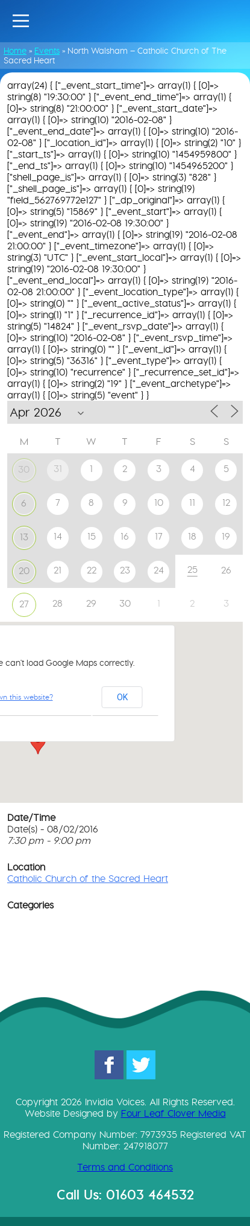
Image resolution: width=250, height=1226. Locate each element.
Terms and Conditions (125, 1167)
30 (24, 469)
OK (122, 697)
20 (24, 570)
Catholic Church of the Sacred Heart (87, 878)
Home (15, 51)
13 (24, 537)
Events (47, 51)
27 (24, 604)
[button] (38, 743)
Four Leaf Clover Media (173, 1113)
